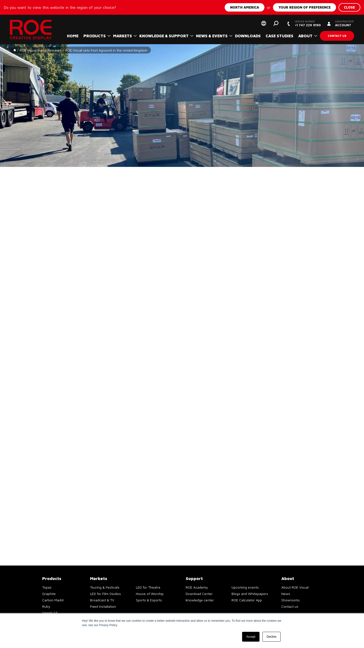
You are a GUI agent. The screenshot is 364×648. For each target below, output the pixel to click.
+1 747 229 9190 (308, 23)
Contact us (337, 35)
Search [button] (276, 23)
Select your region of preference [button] (264, 23)
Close (349, 7)
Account (344, 23)
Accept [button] (250, 636)
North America (244, 7)
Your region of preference (304, 7)
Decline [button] (271, 636)
